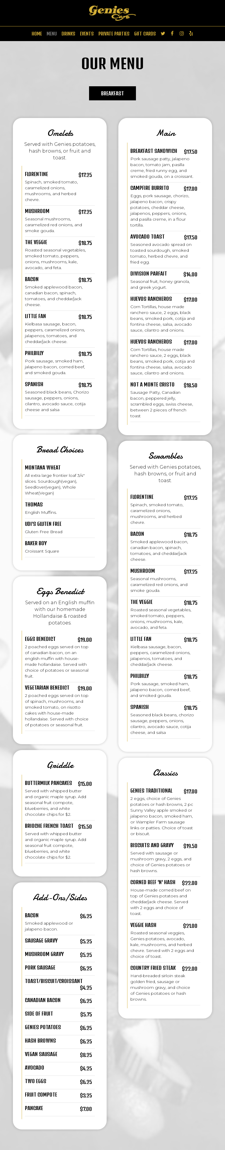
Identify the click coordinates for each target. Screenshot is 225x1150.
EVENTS (87, 33)
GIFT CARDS (145, 33)
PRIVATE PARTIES (113, 33)
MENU (52, 33)
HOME (37, 33)
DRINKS (68, 33)
